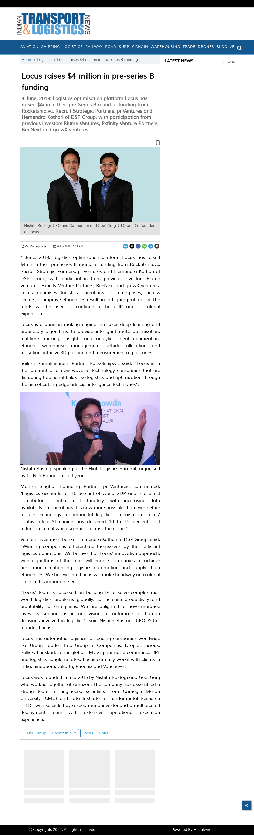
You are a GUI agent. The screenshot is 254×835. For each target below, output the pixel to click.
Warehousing (165, 47)
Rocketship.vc (64, 733)
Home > (29, 59)
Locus (88, 733)
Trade (189, 47)
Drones (206, 47)
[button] (90, 143)
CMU (103, 733)
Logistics (72, 47)
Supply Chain (133, 47)
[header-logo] (53, 23)
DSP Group (36, 733)
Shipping (50, 47)
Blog (222, 47)
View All (229, 62)
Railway (94, 47)
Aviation (29, 47)
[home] (18, 47)
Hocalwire (202, 829)
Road (110, 47)
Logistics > (47, 59)
